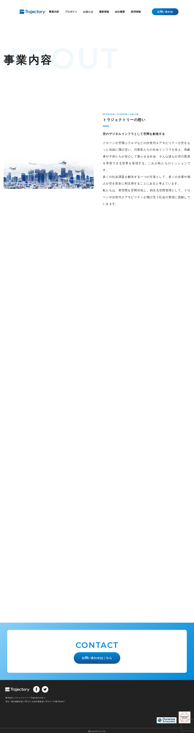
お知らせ (88, 11)
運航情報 (104, 11)
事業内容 (54, 11)
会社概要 (120, 11)
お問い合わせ (165, 11)
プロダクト (71, 11)
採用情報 (136, 11)
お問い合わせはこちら (97, 657)
